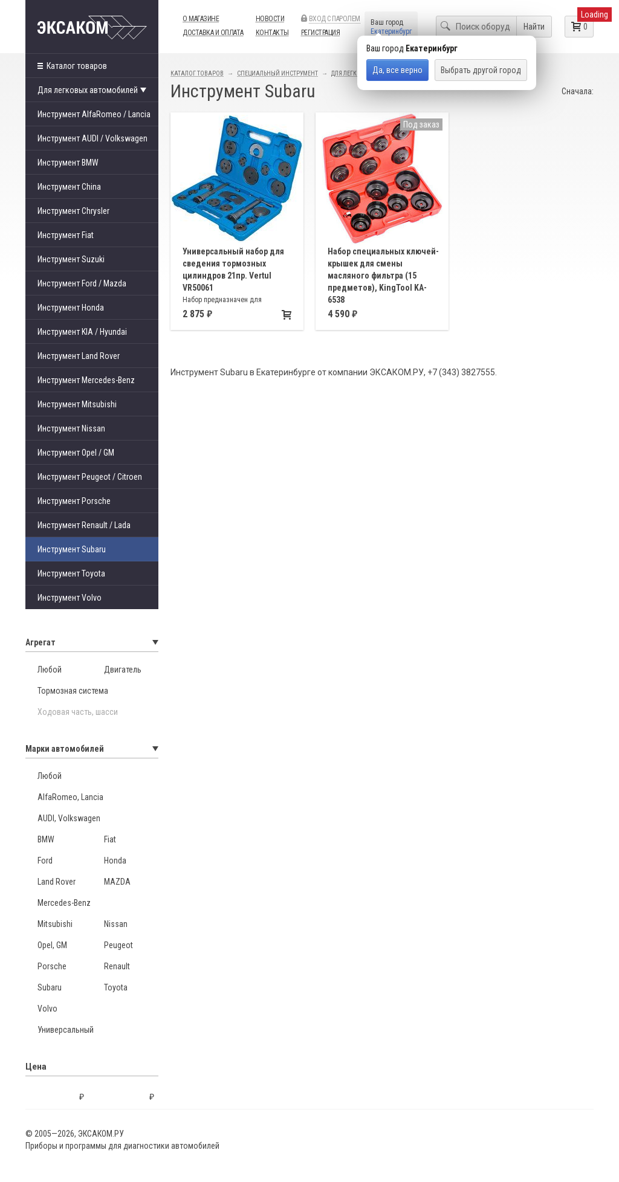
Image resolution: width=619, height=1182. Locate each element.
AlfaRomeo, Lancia (70, 797)
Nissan (116, 924)
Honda (115, 860)
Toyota (116, 987)
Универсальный (65, 1030)
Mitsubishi (55, 924)
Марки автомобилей (91, 749)
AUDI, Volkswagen (68, 818)
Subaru (49, 987)
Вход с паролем (334, 19)
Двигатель (122, 669)
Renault (117, 966)
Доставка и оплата (213, 32)
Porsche (51, 966)
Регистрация (320, 32)
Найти (534, 26)
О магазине (201, 19)
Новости (270, 19)
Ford (45, 860)
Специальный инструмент (277, 73)
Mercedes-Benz (64, 903)
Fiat (110, 839)
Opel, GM (52, 945)
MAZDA (117, 881)
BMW (45, 839)
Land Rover (56, 881)
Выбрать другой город (481, 70)
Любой (49, 669)
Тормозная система (72, 691)
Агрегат (91, 642)
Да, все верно (397, 70)
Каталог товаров (72, 66)
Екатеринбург (391, 31)
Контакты (272, 32)
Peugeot (118, 945)
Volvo (47, 1008)
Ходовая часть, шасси (77, 712)
